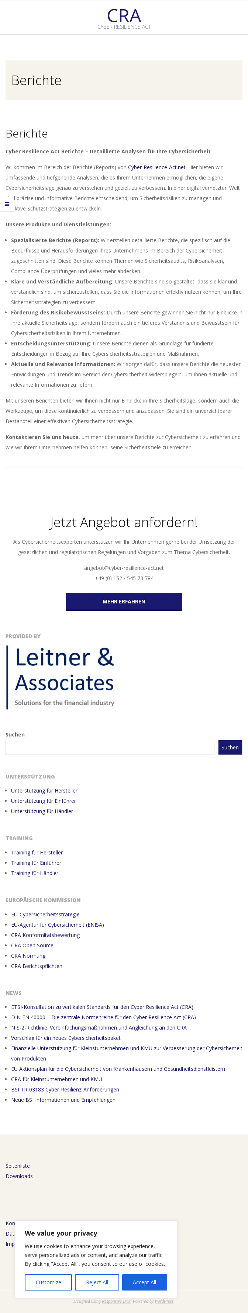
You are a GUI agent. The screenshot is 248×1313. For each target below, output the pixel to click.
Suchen (15, 734)
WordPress (164, 1301)
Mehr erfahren (124, 601)
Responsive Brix (116, 1301)
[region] (96, 1259)
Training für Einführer (36, 862)
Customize (48, 1282)
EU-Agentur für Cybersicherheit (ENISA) (57, 924)
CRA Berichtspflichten (36, 965)
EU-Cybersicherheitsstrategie (45, 914)
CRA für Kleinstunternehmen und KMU (56, 1079)
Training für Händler (34, 873)
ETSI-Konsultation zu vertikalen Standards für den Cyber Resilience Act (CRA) (102, 1006)
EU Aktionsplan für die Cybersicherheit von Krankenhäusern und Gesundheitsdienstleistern (118, 1068)
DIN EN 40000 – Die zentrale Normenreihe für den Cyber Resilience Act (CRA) (103, 1017)
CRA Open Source (32, 945)
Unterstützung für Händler (42, 811)
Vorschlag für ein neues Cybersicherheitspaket (66, 1037)
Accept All (144, 1282)
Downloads (19, 1176)
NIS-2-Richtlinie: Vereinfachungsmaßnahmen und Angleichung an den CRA (99, 1027)
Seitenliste (18, 1165)
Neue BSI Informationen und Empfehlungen (63, 1099)
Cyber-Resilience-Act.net (157, 167)
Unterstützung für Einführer (43, 800)
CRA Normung (28, 955)
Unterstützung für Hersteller (44, 790)
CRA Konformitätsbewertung (45, 934)
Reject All (97, 1282)
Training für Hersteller (37, 852)
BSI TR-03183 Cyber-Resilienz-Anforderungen (65, 1089)
